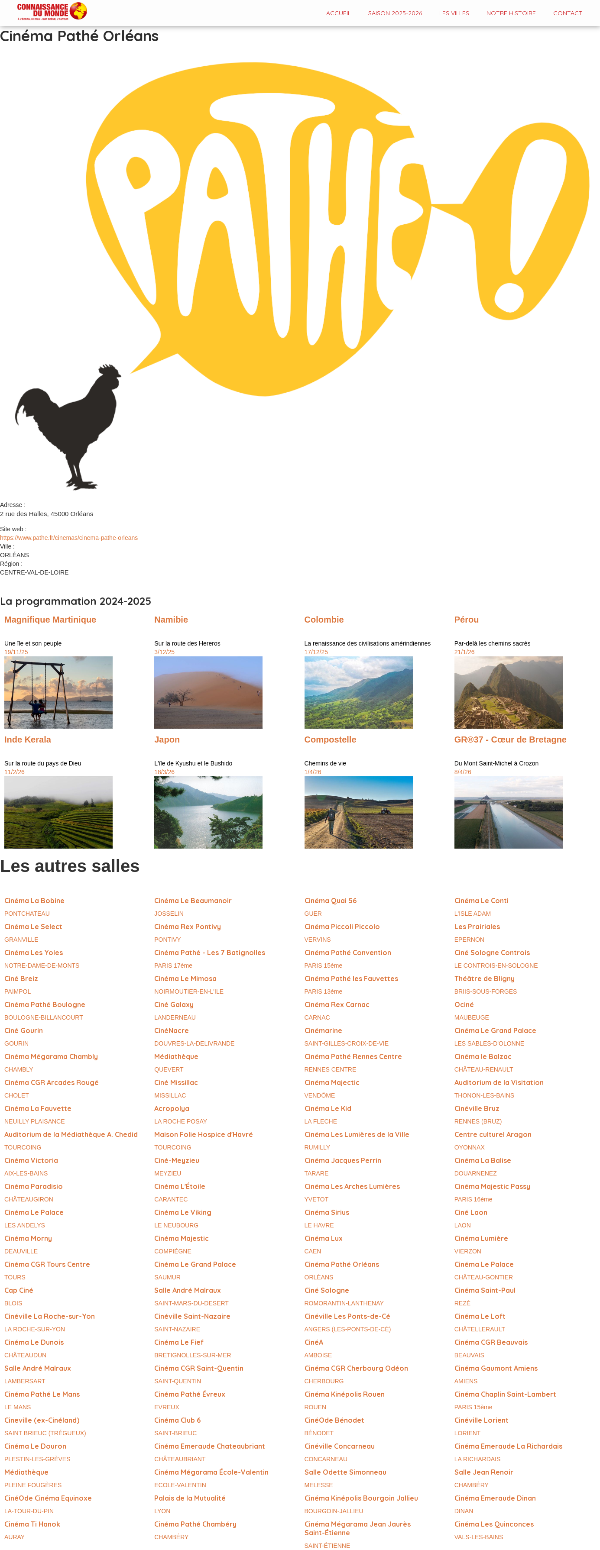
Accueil (338, 13)
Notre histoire (511, 13)
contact (568, 13)
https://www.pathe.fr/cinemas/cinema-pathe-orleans (69, 537)
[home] (43, 12)
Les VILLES (454, 13)
